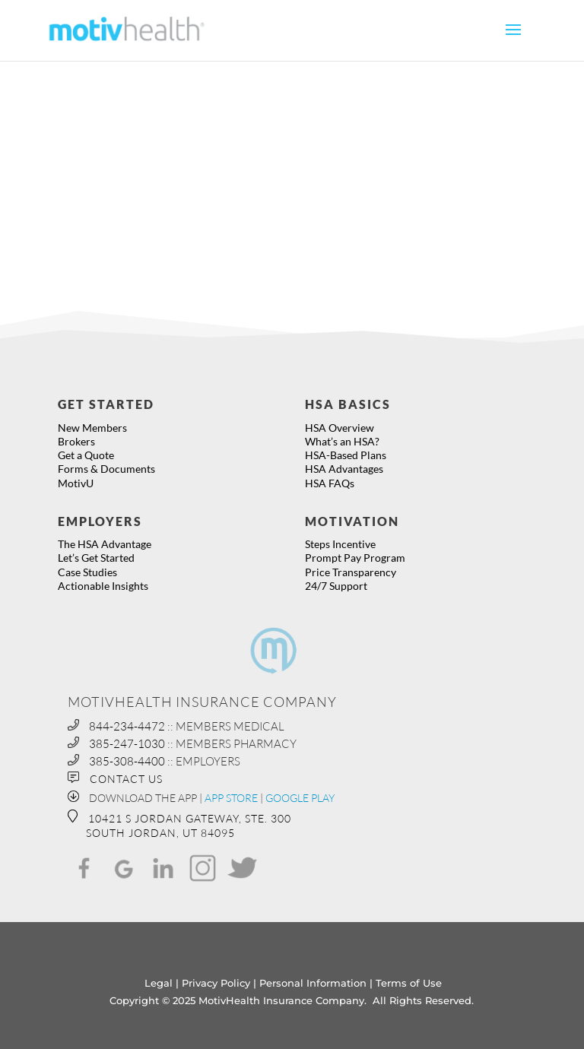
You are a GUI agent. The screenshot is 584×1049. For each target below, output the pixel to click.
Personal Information (313, 983)
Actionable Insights (103, 585)
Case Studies (87, 572)
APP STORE (231, 797)
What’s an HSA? (342, 441)
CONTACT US (126, 778)
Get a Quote (86, 454)
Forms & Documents (106, 468)
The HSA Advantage (104, 543)
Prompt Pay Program (355, 557)
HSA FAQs (329, 483)
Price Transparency (350, 572)
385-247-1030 (127, 744)
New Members (92, 427)
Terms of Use (409, 983)
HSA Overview (339, 427)
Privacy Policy (216, 983)
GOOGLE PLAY (300, 797)
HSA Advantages (344, 468)
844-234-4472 (127, 726)
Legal (158, 983)
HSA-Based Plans (345, 454)
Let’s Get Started (96, 557)
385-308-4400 (127, 761)
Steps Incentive (340, 543)
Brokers (76, 441)
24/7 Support (336, 585)
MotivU (76, 483)
